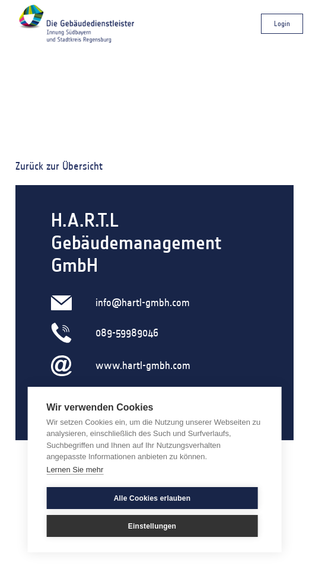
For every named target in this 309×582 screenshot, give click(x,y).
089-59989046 (126, 333)
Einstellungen (152, 526)
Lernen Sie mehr (74, 469)
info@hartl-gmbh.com (142, 303)
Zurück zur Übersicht (59, 166)
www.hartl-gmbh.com (142, 365)
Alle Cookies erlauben (152, 498)
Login (282, 23)
